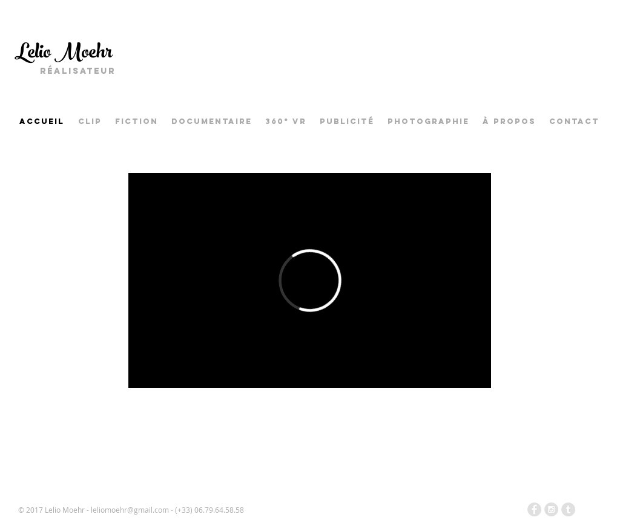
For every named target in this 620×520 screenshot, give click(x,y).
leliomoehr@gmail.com (130, 510)
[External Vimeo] (309, 280)
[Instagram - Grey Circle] (551, 509)
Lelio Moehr (63, 54)
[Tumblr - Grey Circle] (568, 509)
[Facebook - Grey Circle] (534, 509)
